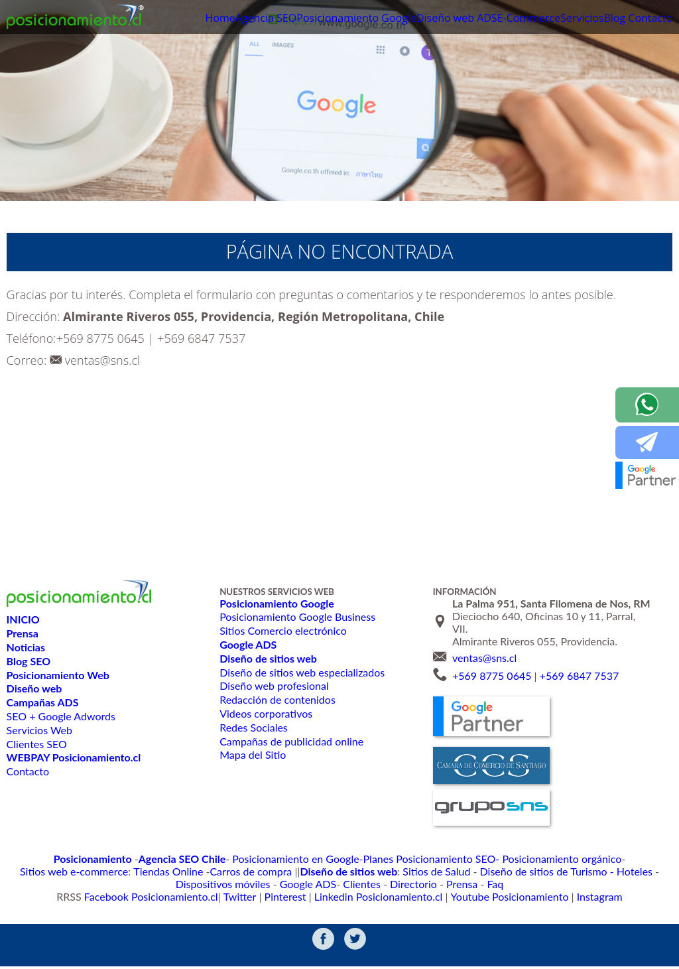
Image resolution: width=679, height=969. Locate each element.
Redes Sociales (252, 727)
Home (164, 19)
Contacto (648, 19)
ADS (456, 19)
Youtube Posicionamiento (489, 897)
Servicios (565, 19)
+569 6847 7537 (201, 338)
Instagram (567, 897)
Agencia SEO (217, 19)
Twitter (254, 897)
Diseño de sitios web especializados (300, 672)
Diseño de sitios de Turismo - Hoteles (338, 871)
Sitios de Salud (225, 871)
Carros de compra (61, 871)
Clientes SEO (36, 744)
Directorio (631, 871)
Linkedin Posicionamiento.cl (375, 897)
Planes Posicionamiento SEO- (340, 858)
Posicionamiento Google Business (296, 616)
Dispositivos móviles (463, 871)
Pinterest (294, 897)
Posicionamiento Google (313, 19)
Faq (358, 884)
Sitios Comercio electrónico (281, 630)
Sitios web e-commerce (558, 858)
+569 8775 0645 (100, 338)
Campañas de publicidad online (290, 741)
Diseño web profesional (273, 685)
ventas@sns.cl (102, 360)
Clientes (585, 871)
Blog (604, 19)
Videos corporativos (264, 713)
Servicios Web (39, 730)
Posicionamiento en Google (222, 858)
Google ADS (537, 871)
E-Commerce (505, 19)
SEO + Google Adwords (61, 716)
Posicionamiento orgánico (453, 858)
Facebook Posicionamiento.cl (177, 897)
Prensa (327, 884)
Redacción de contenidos (276, 699)
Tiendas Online (640, 858)
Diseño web (407, 19)
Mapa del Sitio (251, 754)
